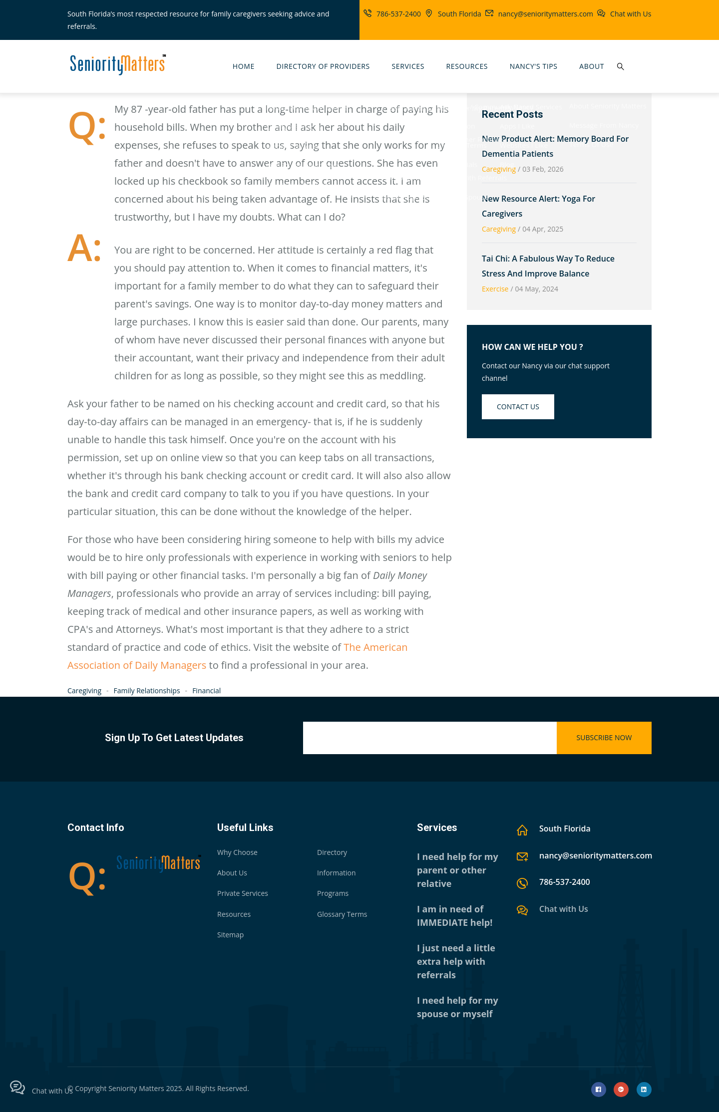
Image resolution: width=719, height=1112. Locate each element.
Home (244, 66)
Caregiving (84, 690)
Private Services (242, 893)
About (591, 66)
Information (336, 872)
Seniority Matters (136, 1088)
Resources (467, 66)
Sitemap (230, 934)
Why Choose (237, 852)
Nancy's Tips (534, 66)
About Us (232, 872)
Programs (333, 893)
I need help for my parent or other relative (457, 869)
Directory (332, 852)
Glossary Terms (342, 914)
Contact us (518, 406)
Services (408, 66)
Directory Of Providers (322, 66)
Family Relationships (147, 690)
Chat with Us (630, 13)
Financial (206, 690)
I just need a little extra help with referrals (456, 961)
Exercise (495, 288)
